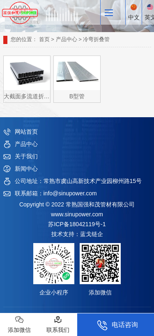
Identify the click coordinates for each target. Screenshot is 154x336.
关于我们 (26, 156)
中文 (134, 12)
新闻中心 (26, 168)
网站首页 (26, 131)
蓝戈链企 (91, 234)
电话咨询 (117, 325)
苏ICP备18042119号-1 (77, 224)
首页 (44, 39)
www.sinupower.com (77, 214)
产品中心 (66, 39)
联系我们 (57, 324)
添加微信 (19, 324)
